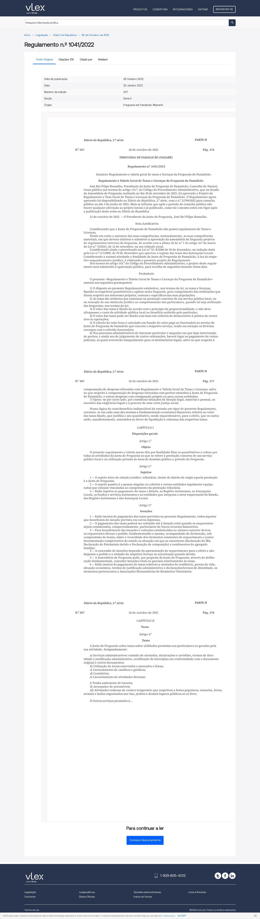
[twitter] (218, 875)
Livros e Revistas (197, 892)
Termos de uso (31, 910)
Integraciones (183, 9)
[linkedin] (232, 875)
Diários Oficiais (87, 896)
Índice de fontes (143, 896)
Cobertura (160, 9)
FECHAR (254, 916)
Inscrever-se (224, 9)
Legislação (30, 892)
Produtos (140, 9)
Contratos (29, 896)
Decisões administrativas (147, 892)
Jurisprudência (87, 892)
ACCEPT (182, 915)
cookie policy (168, 915)
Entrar (203, 9)
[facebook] (225, 875)
